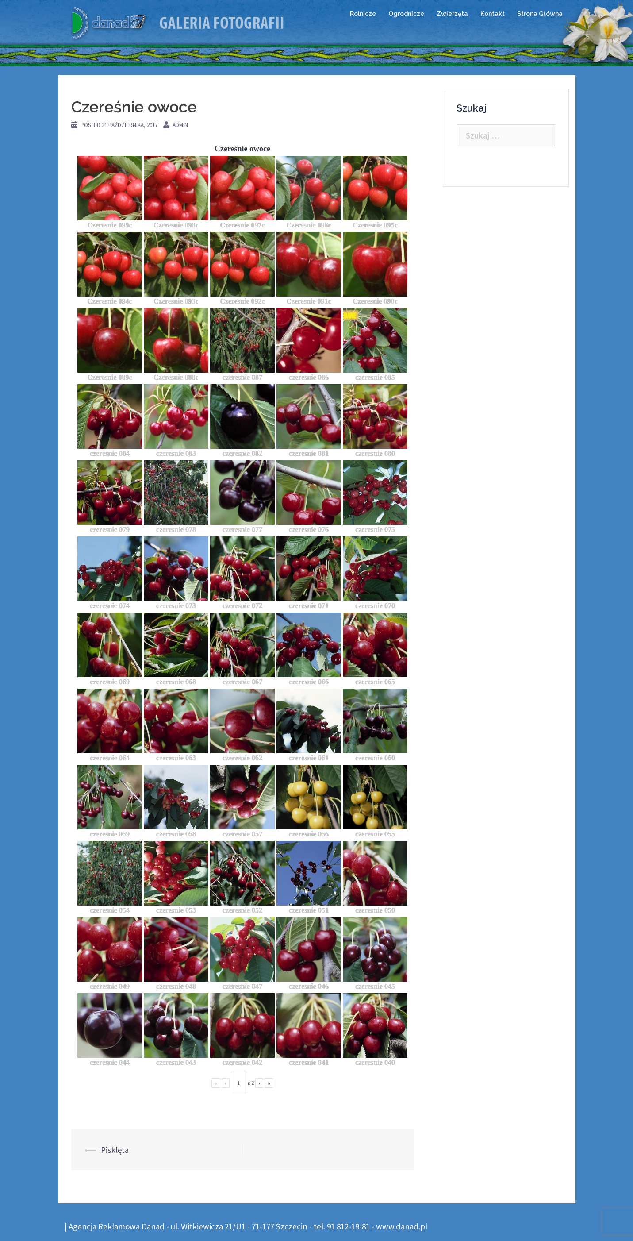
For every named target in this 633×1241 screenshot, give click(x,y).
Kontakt (492, 13)
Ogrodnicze (406, 13)
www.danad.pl (401, 1226)
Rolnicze (363, 13)
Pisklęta (115, 1150)
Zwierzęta (452, 13)
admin (180, 125)
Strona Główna (540, 13)
